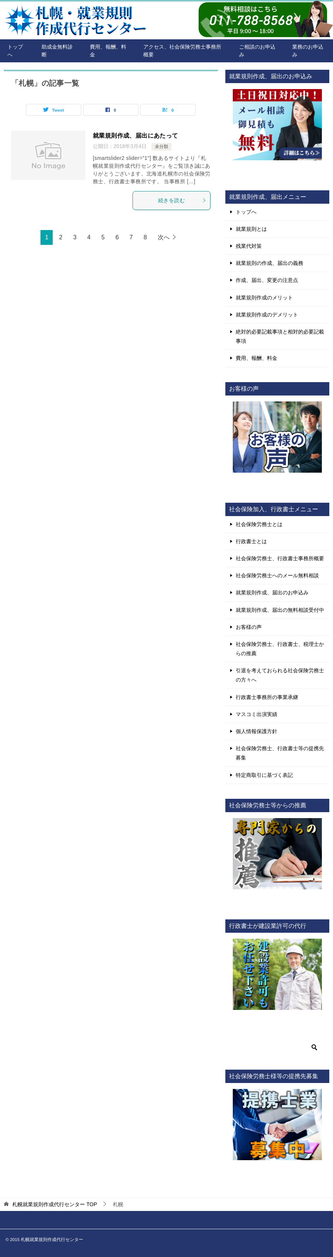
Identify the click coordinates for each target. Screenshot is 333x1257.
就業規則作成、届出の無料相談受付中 (280, 610)
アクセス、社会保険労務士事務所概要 (182, 51)
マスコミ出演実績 (256, 714)
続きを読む (182, 200)
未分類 (161, 146)
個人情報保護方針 (256, 731)
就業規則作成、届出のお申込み (272, 592)
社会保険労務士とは (259, 524)
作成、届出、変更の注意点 (267, 280)
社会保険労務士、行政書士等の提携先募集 (280, 753)
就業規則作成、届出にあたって (135, 135)
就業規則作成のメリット (264, 298)
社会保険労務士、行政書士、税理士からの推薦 (280, 648)
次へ (164, 237)
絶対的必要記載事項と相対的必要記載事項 (280, 336)
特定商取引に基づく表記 (264, 775)
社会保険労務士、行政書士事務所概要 (280, 558)
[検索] (277, 1047)
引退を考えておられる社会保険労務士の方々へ (280, 675)
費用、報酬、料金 (108, 51)
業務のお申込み (307, 51)
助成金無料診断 (57, 51)
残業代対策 (249, 246)
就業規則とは (251, 229)
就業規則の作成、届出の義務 (269, 263)
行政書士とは (251, 541)
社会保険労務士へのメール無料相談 (277, 575)
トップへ (15, 51)
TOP (54, 1204)
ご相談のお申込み (257, 51)
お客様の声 (249, 627)
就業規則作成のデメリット (267, 315)
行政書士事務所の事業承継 (267, 697)
